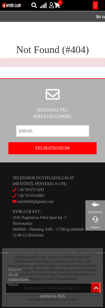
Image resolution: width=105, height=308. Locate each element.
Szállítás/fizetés (18, 280)
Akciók (13, 275)
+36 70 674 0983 (31, 196)
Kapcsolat (15, 270)
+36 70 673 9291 (31, 190)
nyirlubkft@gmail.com (33, 201)
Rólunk (13, 285)
